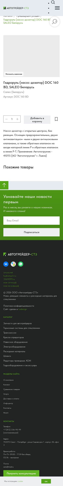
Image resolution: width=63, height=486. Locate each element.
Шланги (7, 356)
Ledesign (22, 309)
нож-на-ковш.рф (11, 285)
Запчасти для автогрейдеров (17, 323)
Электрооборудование (14, 346)
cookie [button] (20, 481)
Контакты (7, 408)
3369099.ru (9, 279)
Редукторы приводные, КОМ (17, 360)
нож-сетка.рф (9, 282)
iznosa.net (8, 272)
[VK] (5, 264)
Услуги (6, 394)
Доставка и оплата (11, 398)
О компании (8, 380)
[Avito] (13, 264)
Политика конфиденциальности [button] (18, 305)
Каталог (6, 384)
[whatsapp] (20, 264)
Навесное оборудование (15, 342)
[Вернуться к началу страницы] (4, 185)
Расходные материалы (14, 351)
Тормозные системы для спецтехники (21, 328)
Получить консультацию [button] (21, 473)
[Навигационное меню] (57, 8)
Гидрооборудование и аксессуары (20, 365)
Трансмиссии (9, 332)
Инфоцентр (8, 403)
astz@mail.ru (8, 467)
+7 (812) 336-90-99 (12, 429)
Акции (5, 412)
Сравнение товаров (11, 389)
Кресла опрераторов (13, 337)
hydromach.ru (9, 275)
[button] (53, 2)
